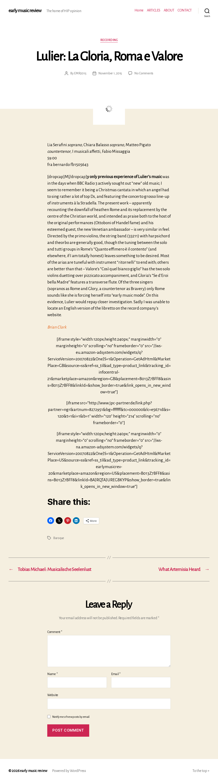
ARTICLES (153, 10)
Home (139, 10)
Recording (109, 40)
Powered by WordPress (69, 771)
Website (52, 695)
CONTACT (185, 10)
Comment (54, 632)
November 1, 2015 (110, 73)
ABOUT (169, 10)
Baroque (58, 538)
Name (52, 674)
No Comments (143, 73)
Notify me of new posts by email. (71, 716)
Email (115, 674)
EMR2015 (80, 73)
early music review (25, 10)
